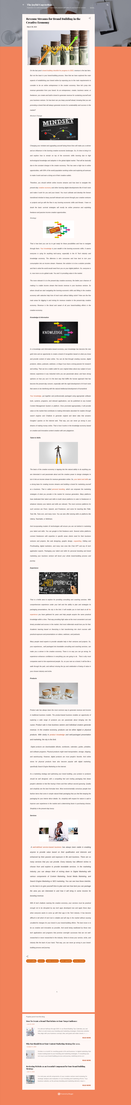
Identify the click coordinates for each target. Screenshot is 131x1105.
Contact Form (88, 14)
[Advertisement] (102, 49)
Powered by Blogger (65, 1100)
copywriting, (78, 547)
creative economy (45, 194)
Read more (86, 1044)
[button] (90, 24)
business (41, 967)
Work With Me (73, 14)
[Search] (107, 5)
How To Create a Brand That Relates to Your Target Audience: (51, 1027)
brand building (31, 967)
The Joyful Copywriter (39, 4)
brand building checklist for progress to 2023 (58, 76)
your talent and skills (81, 485)
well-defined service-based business (47, 853)
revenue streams (79, 967)
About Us (40, 14)
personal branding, (58, 495)
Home (30, 14)
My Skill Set (59, 14)
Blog (49, 14)
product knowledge (57, 741)
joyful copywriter (66, 967)
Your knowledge (46, 254)
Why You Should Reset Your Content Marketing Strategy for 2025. (53, 1050)
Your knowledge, (36, 402)
